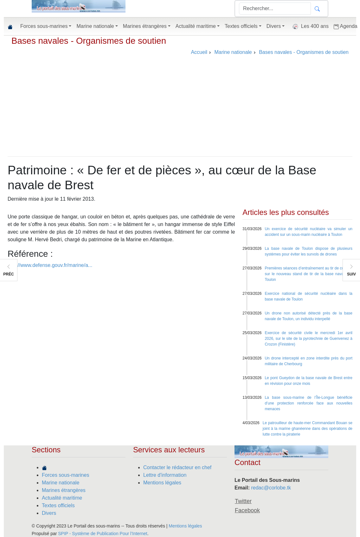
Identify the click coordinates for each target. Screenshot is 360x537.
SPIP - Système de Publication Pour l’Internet (102, 533)
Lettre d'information (164, 475)
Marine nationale (60, 482)
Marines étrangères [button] (145, 26)
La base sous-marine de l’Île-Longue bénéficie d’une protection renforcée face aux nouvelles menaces (308, 403)
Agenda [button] (345, 26)
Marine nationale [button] (95, 26)
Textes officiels (58, 505)
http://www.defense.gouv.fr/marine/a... (50, 265)
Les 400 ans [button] (309, 26)
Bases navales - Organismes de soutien (88, 41)
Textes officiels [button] (241, 26)
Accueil (199, 52)
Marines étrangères (64, 490)
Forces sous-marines (65, 475)
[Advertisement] (180, 108)
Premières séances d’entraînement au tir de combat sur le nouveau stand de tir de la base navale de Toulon (308, 274)
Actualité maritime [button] (196, 26)
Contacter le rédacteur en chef (177, 467)
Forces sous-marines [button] (44, 26)
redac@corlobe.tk (271, 487)
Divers (49, 513)
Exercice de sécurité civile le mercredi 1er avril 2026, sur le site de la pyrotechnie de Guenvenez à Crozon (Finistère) (308, 338)
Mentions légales (162, 482)
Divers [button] (274, 26)
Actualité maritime (62, 498)
